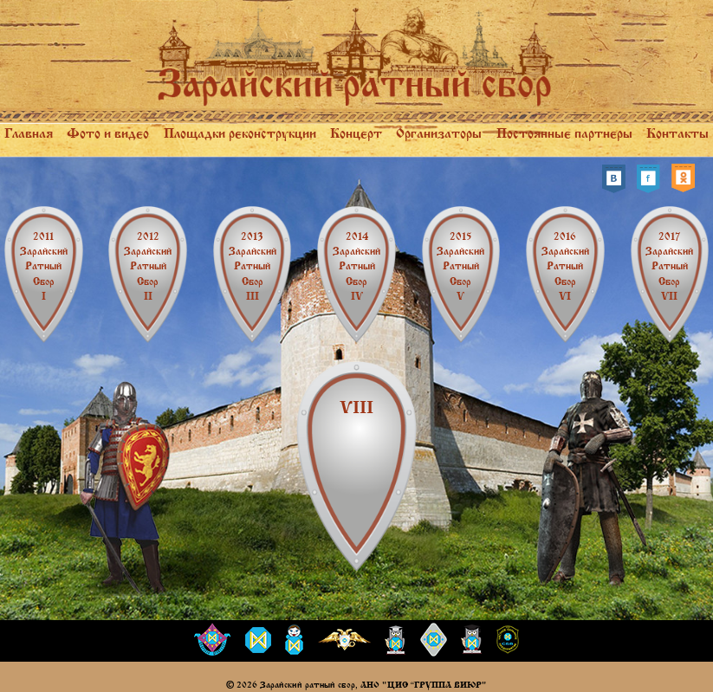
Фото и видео (108, 133)
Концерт (356, 133)
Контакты (677, 133)
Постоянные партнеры (564, 133)
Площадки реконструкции (240, 133)
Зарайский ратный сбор (43, 267)
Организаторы (439, 133)
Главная (28, 133)
